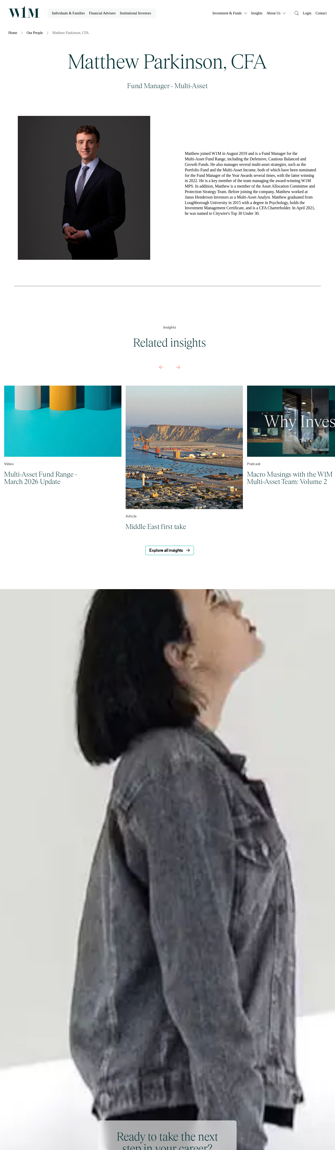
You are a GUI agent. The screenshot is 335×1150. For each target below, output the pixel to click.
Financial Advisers (102, 13)
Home (12, 33)
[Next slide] (178, 367)
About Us (276, 13)
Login (307, 13)
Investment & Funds (230, 13)
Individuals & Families (68, 13)
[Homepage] (23, 12)
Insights (257, 13)
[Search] (296, 12)
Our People (35, 33)
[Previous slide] (161, 367)
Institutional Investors (135, 13)
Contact (321, 13)
